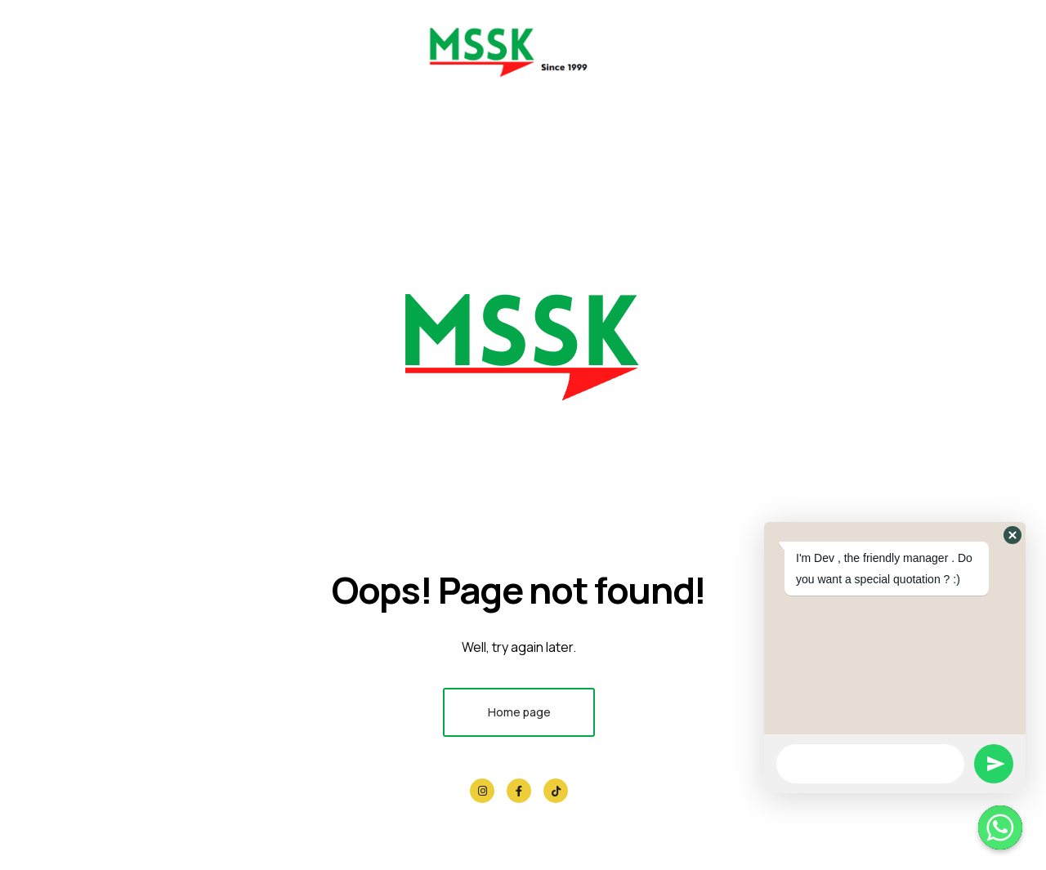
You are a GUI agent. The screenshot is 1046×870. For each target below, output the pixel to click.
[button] (1012, 535)
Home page (519, 712)
